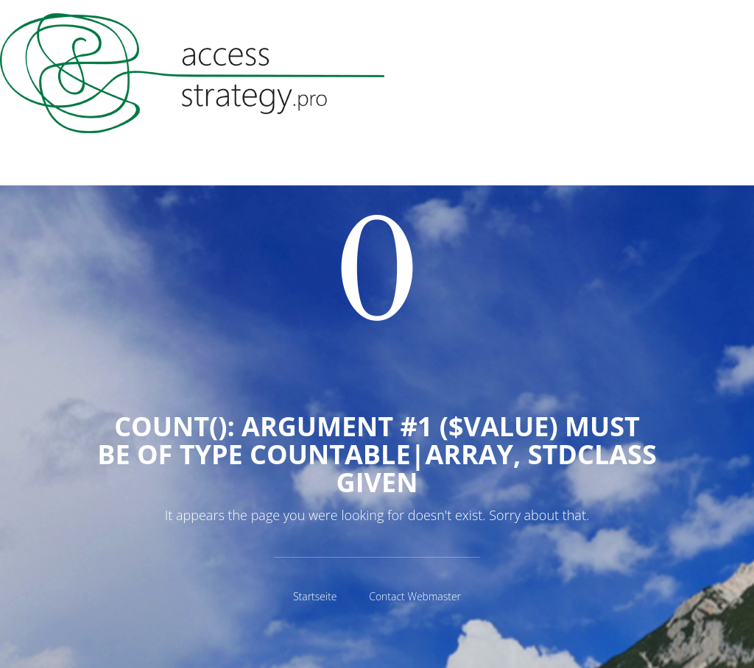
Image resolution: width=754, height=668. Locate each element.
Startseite (315, 596)
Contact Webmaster (415, 596)
